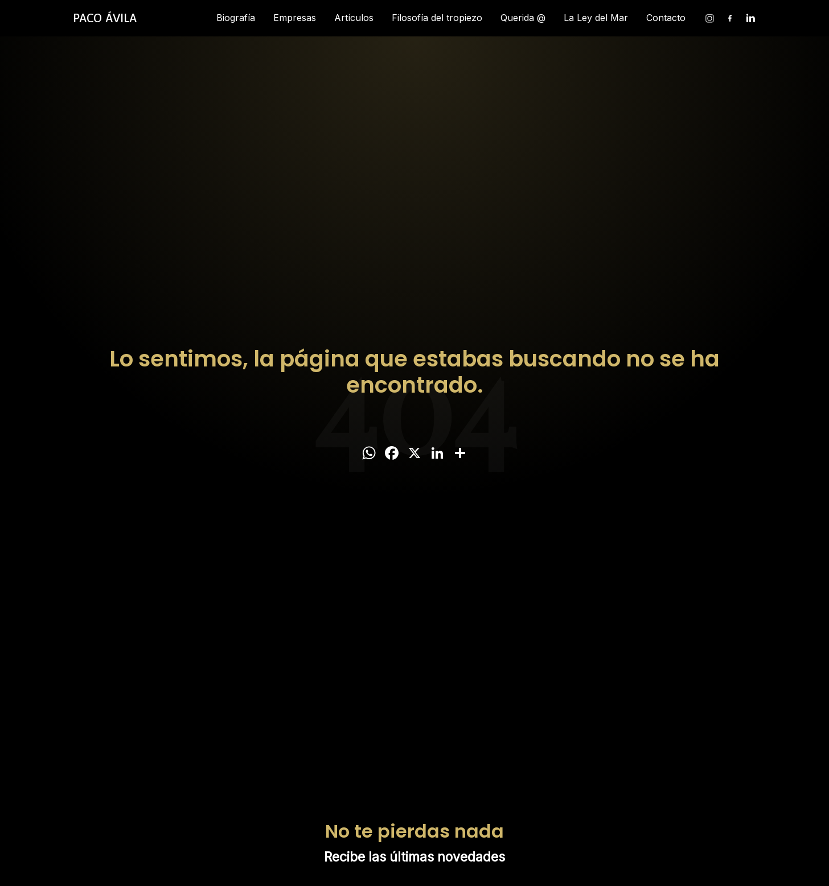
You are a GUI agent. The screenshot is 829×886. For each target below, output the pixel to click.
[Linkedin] (750, 18)
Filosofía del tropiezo (437, 17)
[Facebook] (730, 18)
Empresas (294, 17)
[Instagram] (709, 18)
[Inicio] (105, 18)
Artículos (354, 17)
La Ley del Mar (596, 17)
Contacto (666, 17)
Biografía (235, 17)
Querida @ (522, 17)
